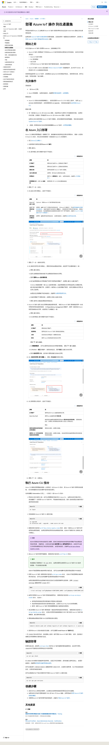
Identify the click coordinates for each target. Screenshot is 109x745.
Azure (31, 18)
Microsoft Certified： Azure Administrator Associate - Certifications (43, 721)
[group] (56, 591)
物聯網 (36, 18)
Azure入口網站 (35, 140)
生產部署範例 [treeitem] (8, 64)
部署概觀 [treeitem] (7, 40)
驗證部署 (90, 31)
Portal (93, 7)
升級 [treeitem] (6, 60)
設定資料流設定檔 (71, 216)
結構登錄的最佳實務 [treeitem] (10, 52)
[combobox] (11, 21)
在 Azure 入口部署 (93, 26)
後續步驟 (90, 33)
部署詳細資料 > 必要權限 (60, 93)
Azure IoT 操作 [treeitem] (7, 24)
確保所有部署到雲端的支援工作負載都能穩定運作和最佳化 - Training (43, 714)
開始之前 (90, 22)
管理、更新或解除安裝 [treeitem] (11, 55)
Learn (26, 18)
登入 (106, 2)
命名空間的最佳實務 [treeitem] (10, 50)
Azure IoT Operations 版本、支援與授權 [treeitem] (12, 30)
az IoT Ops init (63, 554)
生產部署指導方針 (60, 293)
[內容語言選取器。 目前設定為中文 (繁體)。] (6, 742)
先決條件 (90, 24)
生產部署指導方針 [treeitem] (9, 62)
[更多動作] (82, 18)
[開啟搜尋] (102, 2)
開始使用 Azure (102, 7)
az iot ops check (44, 646)
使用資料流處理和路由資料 (43, 663)
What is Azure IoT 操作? (56, 68)
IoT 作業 (42, 18)
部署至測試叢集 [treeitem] (9, 45)
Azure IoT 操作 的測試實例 (39, 37)
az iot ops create (57, 574)
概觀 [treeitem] (4, 26)
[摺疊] (21, 17)
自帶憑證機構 (67, 125)
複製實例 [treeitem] (7, 57)
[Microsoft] (3, 2)
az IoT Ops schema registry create (50, 528)
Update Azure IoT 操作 (35, 121)
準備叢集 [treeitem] (7, 43)
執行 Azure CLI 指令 (93, 28)
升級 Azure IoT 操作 (64, 698)
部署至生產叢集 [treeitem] (9, 47)
